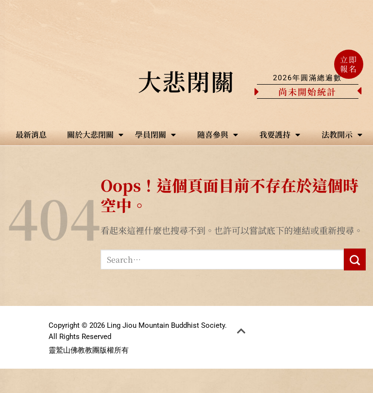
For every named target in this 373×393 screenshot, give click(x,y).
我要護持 (279, 134)
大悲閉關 (186, 81)
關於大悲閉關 (95, 134)
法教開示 (342, 134)
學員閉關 (155, 134)
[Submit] (355, 259)
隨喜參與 (217, 134)
